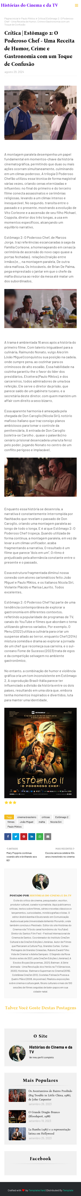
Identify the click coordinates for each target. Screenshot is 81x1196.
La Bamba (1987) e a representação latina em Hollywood (49, 1131)
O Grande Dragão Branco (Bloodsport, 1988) (44, 1114)
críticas (46, 816)
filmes (11, 821)
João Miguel (26, 821)
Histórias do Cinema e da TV (29, 5)
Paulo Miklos (28, 18)
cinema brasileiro (26, 816)
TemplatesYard (37, 1190)
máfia (42, 821)
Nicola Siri (56, 821)
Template (68, 1190)
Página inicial (11, 18)
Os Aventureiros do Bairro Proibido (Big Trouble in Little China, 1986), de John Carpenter (50, 1095)
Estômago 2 (61, 816)
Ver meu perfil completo (41, 1057)
